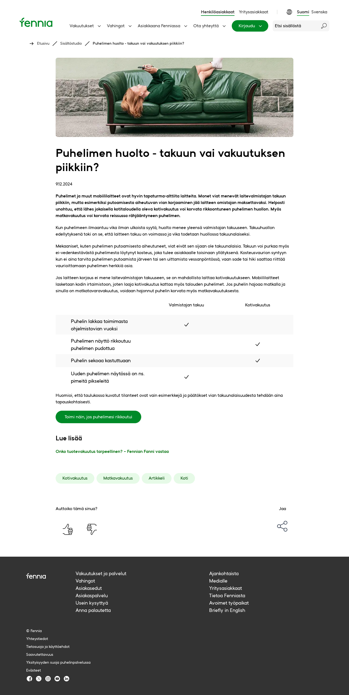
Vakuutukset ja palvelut (101, 573)
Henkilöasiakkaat (217, 11)
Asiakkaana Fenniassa (163, 26)
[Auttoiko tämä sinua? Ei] (91, 529)
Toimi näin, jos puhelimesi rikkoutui (98, 416)
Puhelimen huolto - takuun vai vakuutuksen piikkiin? (138, 43)
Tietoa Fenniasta (227, 595)
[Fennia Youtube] (57, 678)
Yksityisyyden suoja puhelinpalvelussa (58, 662)
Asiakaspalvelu (92, 595)
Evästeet (33, 670)
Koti (184, 478)
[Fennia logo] (51, 576)
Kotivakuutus (75, 478)
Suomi (303, 11)
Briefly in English (227, 610)
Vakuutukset (86, 26)
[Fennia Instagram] (48, 678)
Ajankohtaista (224, 573)
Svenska (319, 11)
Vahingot (120, 26)
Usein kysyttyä (92, 603)
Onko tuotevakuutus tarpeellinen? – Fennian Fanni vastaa (112, 451)
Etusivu (43, 43)
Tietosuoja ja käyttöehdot (48, 646)
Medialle (218, 581)
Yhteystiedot (37, 638)
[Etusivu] (36, 22)
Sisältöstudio (71, 43)
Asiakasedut (89, 588)
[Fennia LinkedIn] (66, 678)
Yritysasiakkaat (253, 11)
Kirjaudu (251, 26)
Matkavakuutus (118, 478)
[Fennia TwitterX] (38, 678)
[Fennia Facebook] (29, 678)
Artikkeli (157, 478)
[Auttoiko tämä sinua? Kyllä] (67, 529)
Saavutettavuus (39, 654)
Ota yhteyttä (210, 26)
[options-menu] (282, 526)
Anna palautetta (93, 610)
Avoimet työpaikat (229, 603)
